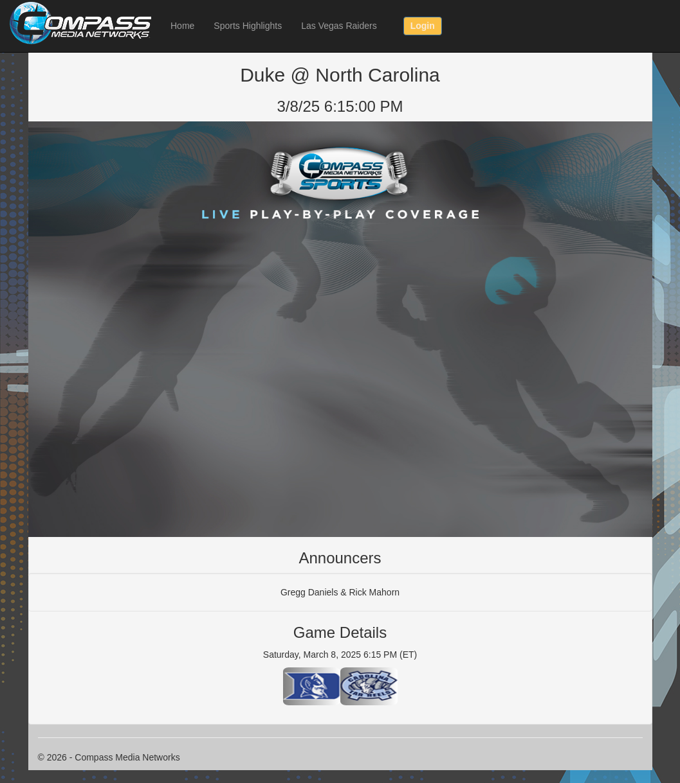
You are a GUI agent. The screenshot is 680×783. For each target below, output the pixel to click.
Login (422, 26)
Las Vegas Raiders (339, 26)
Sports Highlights (248, 26)
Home (182, 26)
